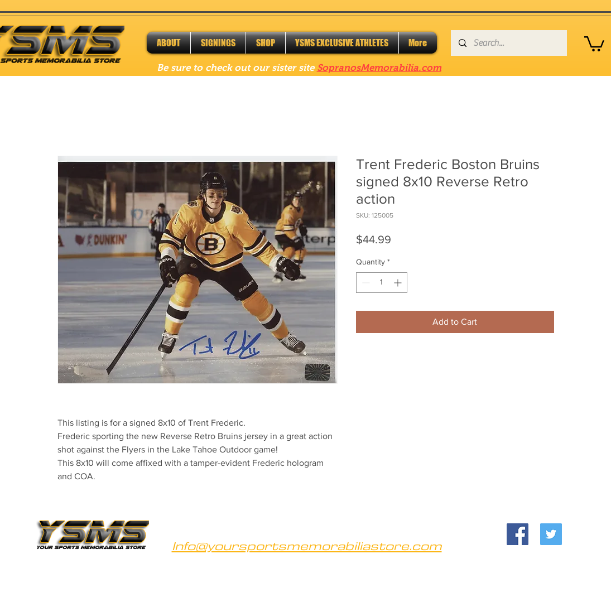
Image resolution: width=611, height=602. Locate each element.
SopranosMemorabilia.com (379, 67)
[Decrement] (365, 282)
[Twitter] (551, 534)
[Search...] (508, 43)
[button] (594, 43)
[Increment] (399, 282)
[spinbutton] (382, 282)
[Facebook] (517, 534)
